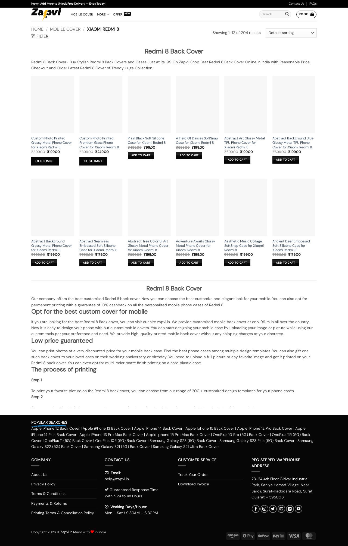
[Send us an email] (281, 509)
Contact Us (296, 3)
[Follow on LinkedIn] (290, 509)
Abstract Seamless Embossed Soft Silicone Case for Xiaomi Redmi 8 (98, 245)
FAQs (313, 3)
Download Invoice (193, 484)
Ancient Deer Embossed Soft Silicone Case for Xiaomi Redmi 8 (291, 245)
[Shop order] (291, 33)
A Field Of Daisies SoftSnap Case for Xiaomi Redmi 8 (197, 140)
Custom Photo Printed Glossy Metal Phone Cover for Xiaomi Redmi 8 (51, 142)
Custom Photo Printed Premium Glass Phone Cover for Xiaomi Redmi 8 (99, 142)
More (103, 14)
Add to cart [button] (140, 155)
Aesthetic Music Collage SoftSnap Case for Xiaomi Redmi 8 (244, 245)
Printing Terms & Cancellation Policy (62, 512)
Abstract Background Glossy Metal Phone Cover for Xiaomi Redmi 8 (51, 245)
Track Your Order (193, 474)
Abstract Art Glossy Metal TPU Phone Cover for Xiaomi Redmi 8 (244, 142)
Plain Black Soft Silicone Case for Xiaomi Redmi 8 (147, 140)
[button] (306, 14)
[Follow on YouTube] (299, 509)
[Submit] (287, 14)
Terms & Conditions (48, 493)
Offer (118, 14)
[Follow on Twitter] (273, 509)
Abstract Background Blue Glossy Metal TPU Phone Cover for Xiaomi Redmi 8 (292, 142)
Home (37, 29)
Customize (44, 161)
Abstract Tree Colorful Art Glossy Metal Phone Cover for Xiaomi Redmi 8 (148, 245)
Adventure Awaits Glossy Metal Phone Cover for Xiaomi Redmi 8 (195, 245)
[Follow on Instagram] (264, 509)
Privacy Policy (43, 484)
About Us (39, 474)
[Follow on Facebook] (256, 509)
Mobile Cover (82, 14)
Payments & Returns (49, 503)
